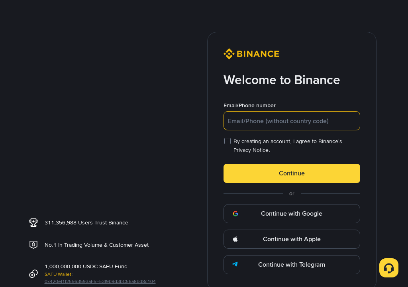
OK (204, 201)
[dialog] (204, 144)
